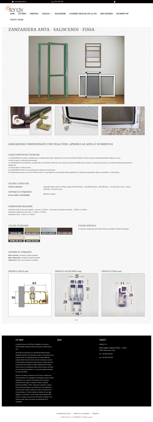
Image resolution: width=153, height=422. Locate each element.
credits (95, 413)
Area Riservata (106, 14)
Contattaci (34, 14)
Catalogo (46, 14)
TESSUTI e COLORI (16, 20)
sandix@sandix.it (20, 1)
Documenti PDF (122, 14)
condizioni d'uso (63, 413)
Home (12, 14)
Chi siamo (22, 14)
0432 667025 (58, 1)
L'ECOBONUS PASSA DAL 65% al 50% (83, 14)
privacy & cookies (81, 413)
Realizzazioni (60, 14)
